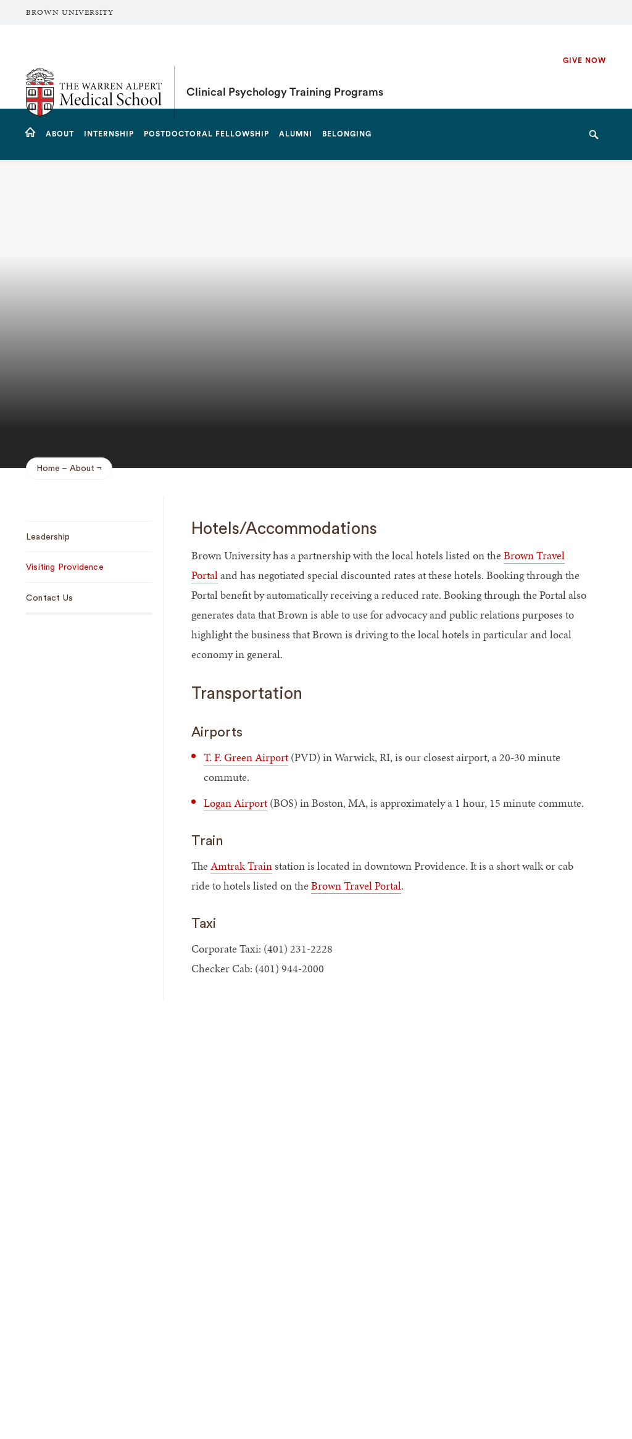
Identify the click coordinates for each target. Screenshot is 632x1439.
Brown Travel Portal (356, 885)
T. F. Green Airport (246, 757)
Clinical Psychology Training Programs (284, 66)
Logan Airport (235, 803)
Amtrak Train (241, 866)
